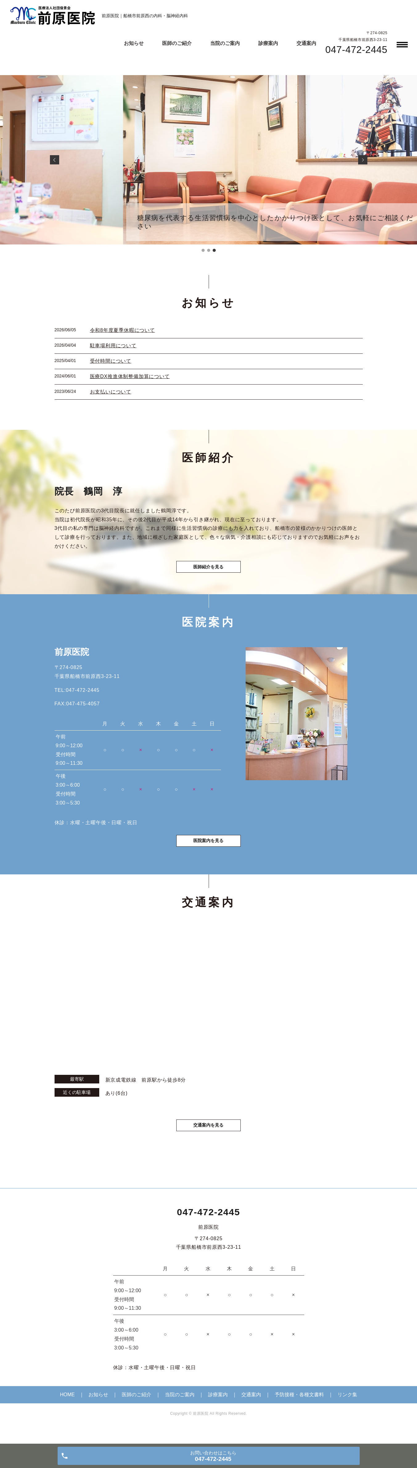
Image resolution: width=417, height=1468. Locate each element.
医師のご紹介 (177, 43)
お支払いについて (110, 391)
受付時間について (110, 361)
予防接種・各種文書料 (299, 1409)
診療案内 (268, 43)
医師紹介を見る (208, 571)
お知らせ (134, 43)
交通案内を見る (208, 1139)
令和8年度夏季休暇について (122, 330)
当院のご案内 (225, 43)
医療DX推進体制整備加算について (130, 376)
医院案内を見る (208, 852)
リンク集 (347, 1409)
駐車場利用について (113, 345)
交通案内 (306, 43)
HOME (67, 1409)
